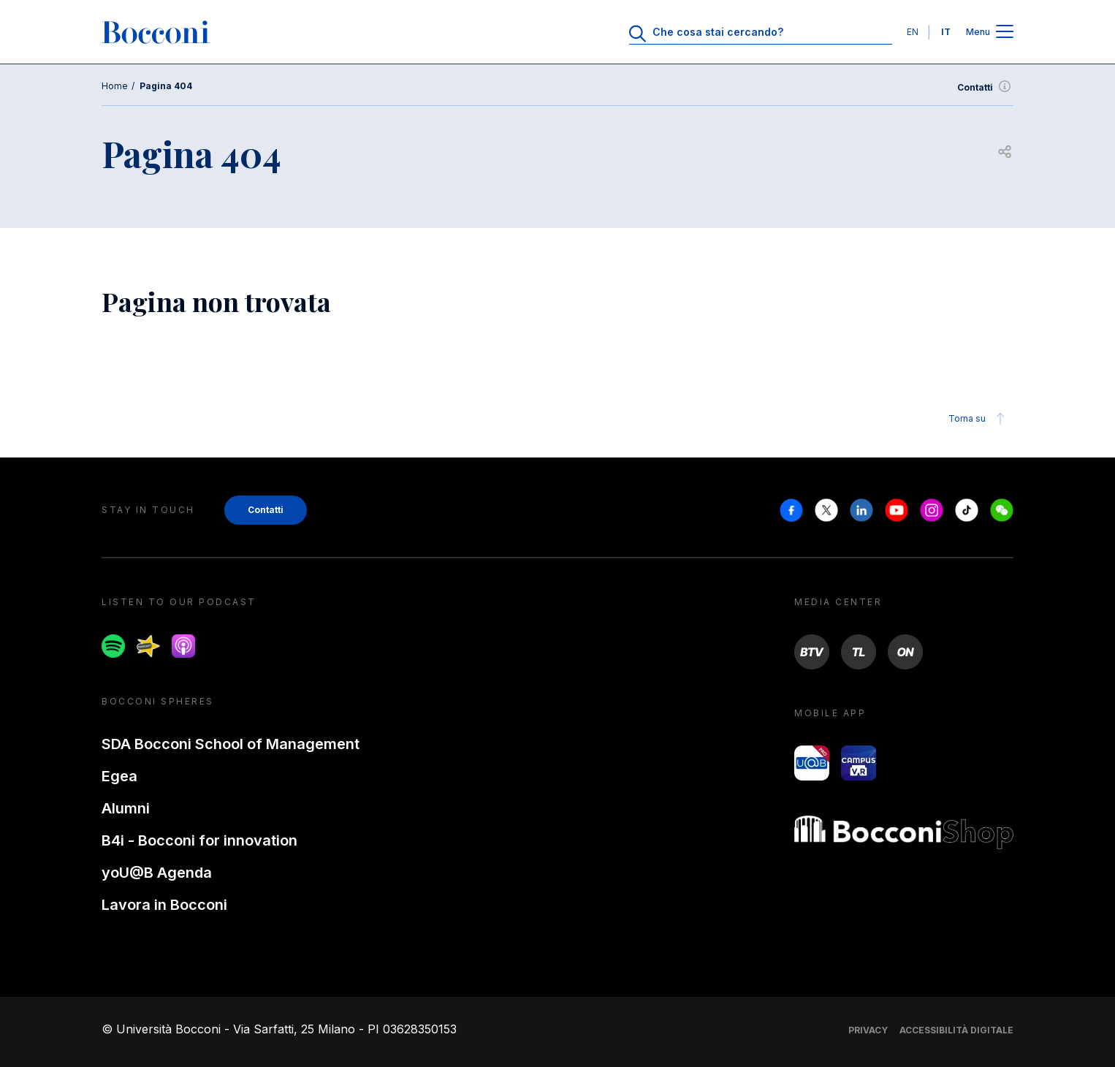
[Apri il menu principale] (1004, 32)
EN (912, 31)
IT (946, 31)
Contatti (985, 87)
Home (115, 85)
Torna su (978, 419)
